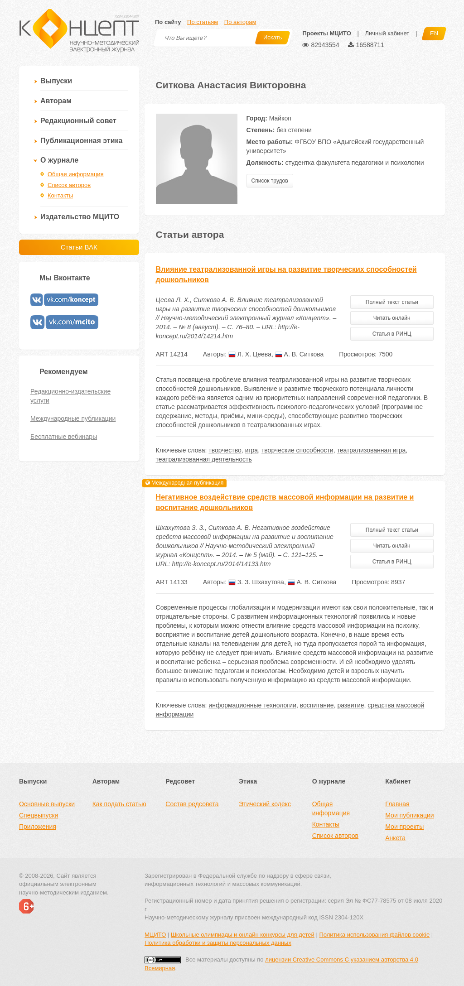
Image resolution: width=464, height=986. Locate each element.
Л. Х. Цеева (249, 354)
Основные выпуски (47, 804)
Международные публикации (73, 418)
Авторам (56, 101)
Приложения (37, 826)
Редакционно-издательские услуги (70, 396)
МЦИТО (155, 934)
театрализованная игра (371, 450)
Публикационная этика (81, 140)
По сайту (168, 22)
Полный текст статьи (392, 302)
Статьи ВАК (79, 247)
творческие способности (297, 450)
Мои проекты (404, 826)
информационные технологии (252, 705)
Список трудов (269, 181)
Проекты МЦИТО (326, 33)
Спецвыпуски (38, 815)
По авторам (240, 22)
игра (251, 450)
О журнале (59, 160)
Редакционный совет (78, 121)
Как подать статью (119, 804)
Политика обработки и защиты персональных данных (218, 942)
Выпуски (56, 81)
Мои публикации (409, 815)
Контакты (60, 195)
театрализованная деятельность (204, 459)
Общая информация (76, 174)
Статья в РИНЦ (391, 334)
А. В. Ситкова (299, 354)
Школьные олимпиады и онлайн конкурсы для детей (242, 934)
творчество (225, 450)
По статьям (202, 22)
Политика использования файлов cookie (374, 934)
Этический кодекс (265, 804)
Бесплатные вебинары (63, 436)
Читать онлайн (392, 318)
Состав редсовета (191, 804)
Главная (397, 804)
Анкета (395, 838)
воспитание (317, 705)
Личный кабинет (387, 33)
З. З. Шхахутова (256, 582)
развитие (350, 705)
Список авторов (69, 185)
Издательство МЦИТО (79, 217)
